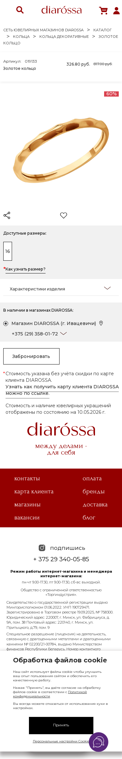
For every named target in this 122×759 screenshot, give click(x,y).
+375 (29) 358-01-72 (35, 334)
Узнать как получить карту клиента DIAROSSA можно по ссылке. (62, 390)
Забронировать (31, 356)
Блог (89, 517)
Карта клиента (34, 491)
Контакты (27, 478)
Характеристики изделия (60, 288)
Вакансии (27, 517)
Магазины (27, 504)
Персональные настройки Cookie (61, 741)
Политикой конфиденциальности (50, 694)
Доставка (95, 504)
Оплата (92, 478)
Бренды (94, 491)
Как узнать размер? (26, 269)
